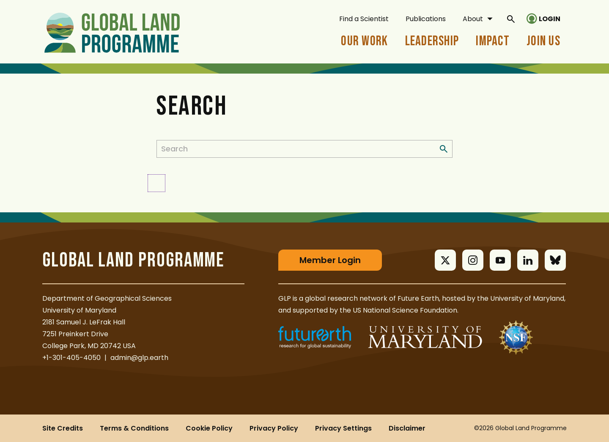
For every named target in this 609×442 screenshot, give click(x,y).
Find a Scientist (364, 19)
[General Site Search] (511, 19)
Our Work (364, 41)
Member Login (330, 260)
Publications (426, 19)
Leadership (432, 41)
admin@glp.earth (139, 357)
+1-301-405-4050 (71, 357)
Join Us (543, 41)
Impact (493, 41)
